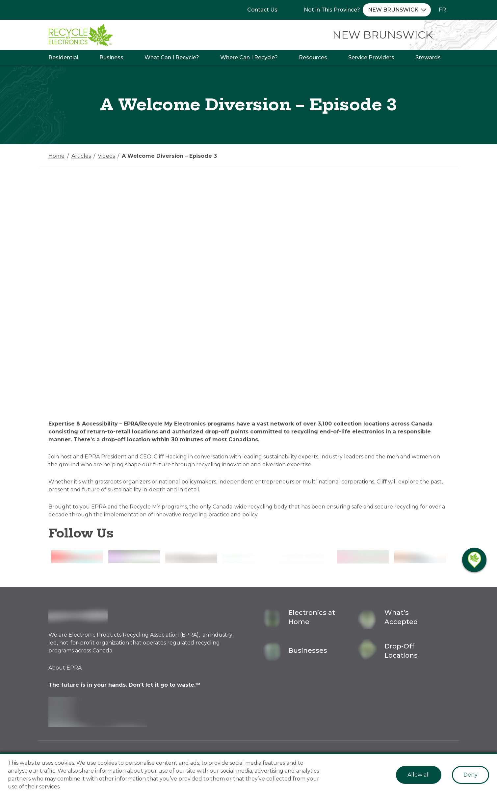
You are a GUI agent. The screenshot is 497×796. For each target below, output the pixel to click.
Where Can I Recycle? (249, 57)
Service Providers (371, 57)
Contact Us (262, 10)
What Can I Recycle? (171, 57)
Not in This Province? (332, 10)
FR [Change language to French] (442, 10)
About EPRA (65, 668)
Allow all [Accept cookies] (418, 775)
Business (111, 57)
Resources (313, 57)
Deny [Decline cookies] (470, 775)
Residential (63, 57)
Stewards (428, 57)
